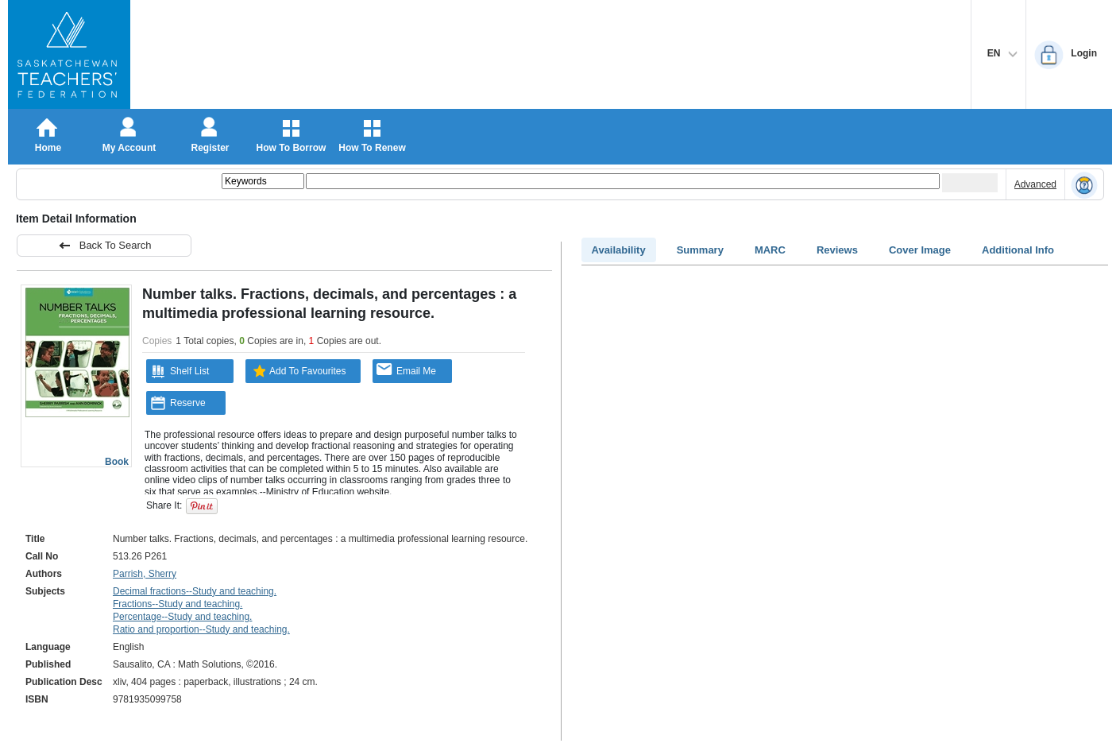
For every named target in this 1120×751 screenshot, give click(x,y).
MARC (770, 250)
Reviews (837, 250)
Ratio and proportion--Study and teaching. (201, 629)
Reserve (178, 403)
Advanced (1035, 184)
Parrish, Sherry (144, 573)
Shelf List (179, 371)
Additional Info (1018, 250)
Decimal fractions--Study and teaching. (194, 591)
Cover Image (920, 250)
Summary (700, 250)
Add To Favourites (297, 371)
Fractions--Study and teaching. (177, 604)
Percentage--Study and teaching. (182, 616)
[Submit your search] (970, 182)
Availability (619, 250)
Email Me (406, 370)
